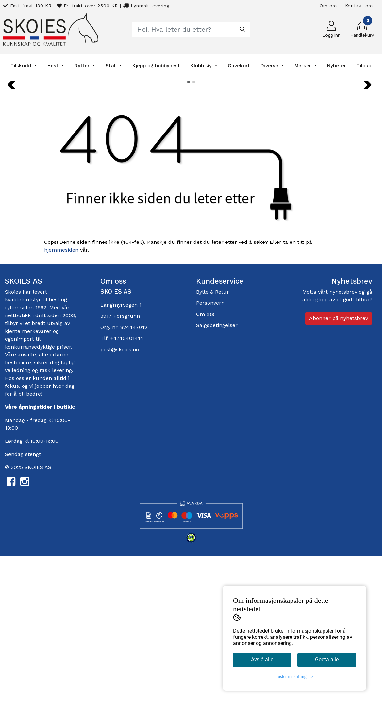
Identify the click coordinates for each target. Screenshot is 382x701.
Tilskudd (21, 66)
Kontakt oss (359, 5)
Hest (53, 66)
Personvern (210, 448)
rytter (12, 452)
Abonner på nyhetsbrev (338, 463)
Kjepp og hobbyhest (156, 66)
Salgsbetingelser (217, 470)
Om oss (329, 5)
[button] (188, 226)
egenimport (19, 484)
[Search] (191, 29)
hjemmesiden (61, 394)
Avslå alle (262, 659)
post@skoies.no (119, 494)
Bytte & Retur (212, 437)
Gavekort (239, 66)
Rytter (83, 66)
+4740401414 (126, 483)
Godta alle (327, 659)
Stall (112, 66)
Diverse (270, 66)
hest (55, 444)
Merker (303, 66)
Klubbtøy (202, 66)
